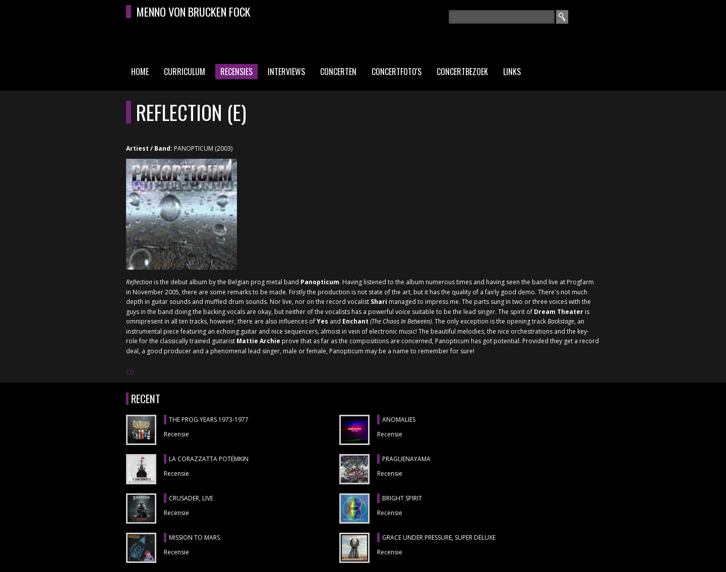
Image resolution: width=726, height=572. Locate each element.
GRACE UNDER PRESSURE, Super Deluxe (439, 537)
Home (140, 72)
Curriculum (184, 72)
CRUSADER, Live (191, 498)
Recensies (236, 72)
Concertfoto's (396, 72)
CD (130, 372)
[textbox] (502, 17)
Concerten (338, 72)
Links (512, 72)
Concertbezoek (462, 72)
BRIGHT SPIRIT (402, 498)
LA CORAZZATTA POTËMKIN (209, 459)
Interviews (286, 72)
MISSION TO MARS (194, 537)
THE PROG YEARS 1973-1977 (209, 419)
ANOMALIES (398, 419)
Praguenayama (406, 459)
